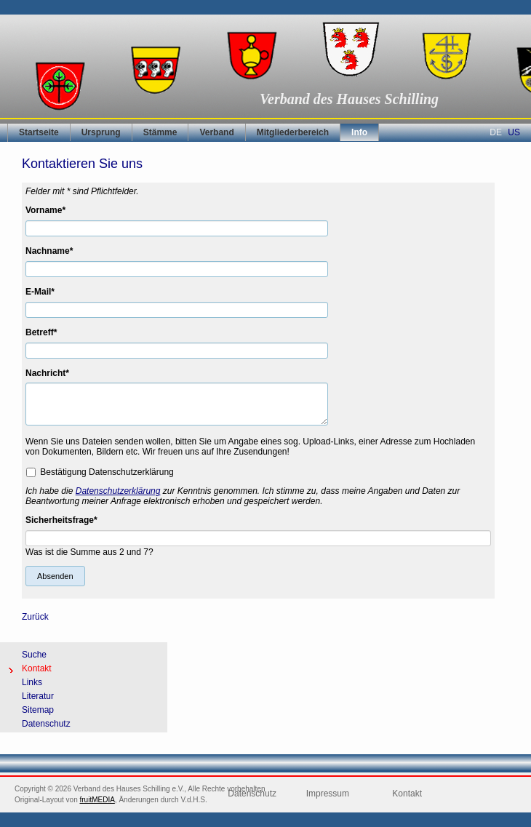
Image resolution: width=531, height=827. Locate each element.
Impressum (327, 793)
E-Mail (46, 292)
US (514, 132)
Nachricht (47, 373)
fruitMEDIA (97, 800)
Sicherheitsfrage (61, 520)
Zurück (35, 617)
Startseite (39, 132)
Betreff (46, 332)
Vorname (46, 210)
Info (359, 132)
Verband (216, 132)
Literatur (38, 696)
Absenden (55, 576)
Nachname (49, 251)
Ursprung (101, 132)
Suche (34, 655)
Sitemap (38, 710)
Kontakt (37, 668)
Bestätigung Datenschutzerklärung (106, 471)
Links (32, 682)
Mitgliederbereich (293, 132)
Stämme (160, 132)
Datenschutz (46, 724)
